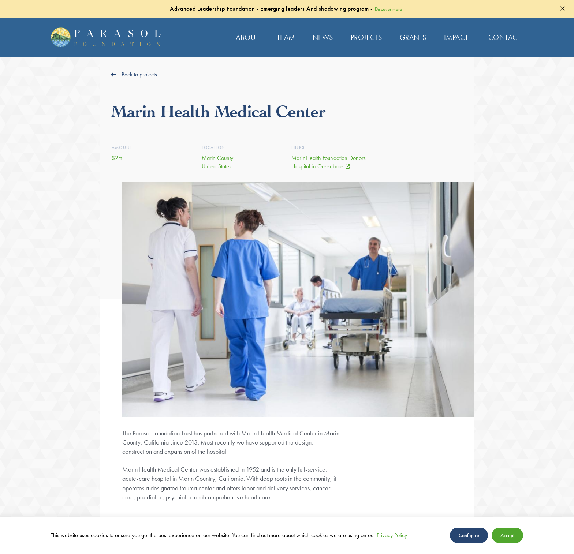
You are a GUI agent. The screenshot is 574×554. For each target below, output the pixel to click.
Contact (504, 37)
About (247, 37)
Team (286, 37)
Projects (366, 37)
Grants (413, 37)
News (323, 37)
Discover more (388, 9)
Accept (507, 535)
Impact (456, 37)
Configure (469, 535)
